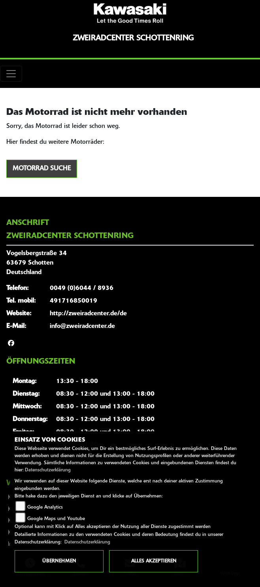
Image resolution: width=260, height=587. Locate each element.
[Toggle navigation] (11, 74)
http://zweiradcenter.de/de (88, 314)
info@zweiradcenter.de (82, 326)
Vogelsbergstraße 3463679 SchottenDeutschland (36, 263)
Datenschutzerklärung (48, 470)
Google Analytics (45, 507)
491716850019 (73, 301)
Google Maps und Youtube (56, 518)
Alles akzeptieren (153, 561)
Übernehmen (59, 561)
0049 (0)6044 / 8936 (81, 288)
